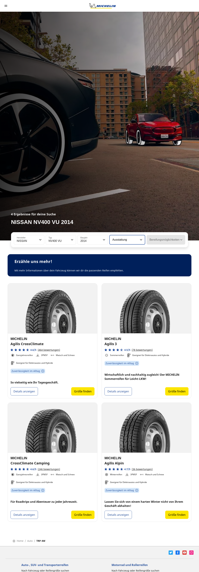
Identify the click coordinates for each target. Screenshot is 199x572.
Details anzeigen (24, 391)
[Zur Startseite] (102, 6)
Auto (30, 540)
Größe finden (83, 391)
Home (18, 540)
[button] (40, 240)
